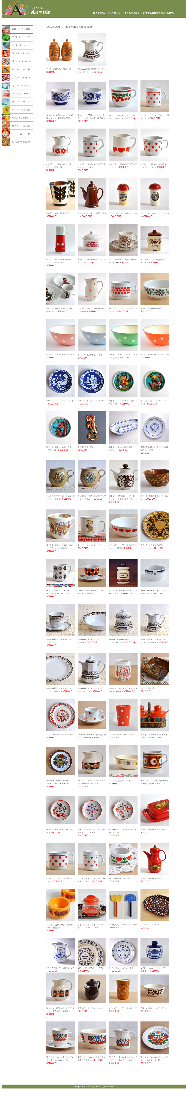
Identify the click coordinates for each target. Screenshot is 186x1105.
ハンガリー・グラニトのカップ (123, 1008)
